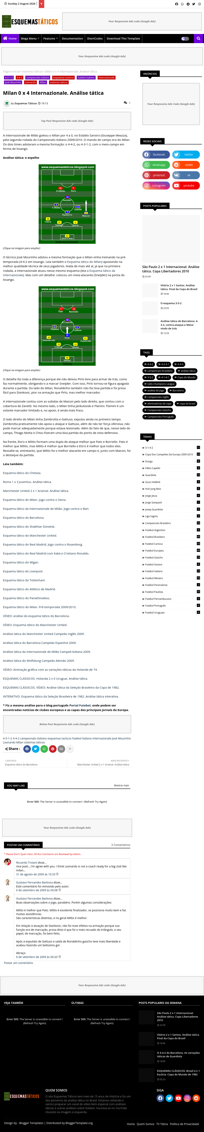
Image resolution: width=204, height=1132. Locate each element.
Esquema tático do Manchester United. (30, 535)
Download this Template (123, 38)
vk (188, 175)
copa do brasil (187, 403)
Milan (43, 82)
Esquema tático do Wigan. (21, 562)
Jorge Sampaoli (172, 502)
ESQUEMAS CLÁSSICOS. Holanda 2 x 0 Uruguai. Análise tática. (45, 678)
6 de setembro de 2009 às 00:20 (37, 957)
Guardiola (172, 475)
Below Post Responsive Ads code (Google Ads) (67, 724)
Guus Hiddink (172, 482)
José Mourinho (13, 82)
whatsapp (159, 165)
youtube (188, 185)
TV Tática (162, 1124)
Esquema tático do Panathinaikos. (26, 598)
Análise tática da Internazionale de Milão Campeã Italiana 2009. (47, 652)
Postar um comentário (18, 963)
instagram (159, 185)
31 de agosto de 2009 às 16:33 (36, 874)
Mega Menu (29, 38)
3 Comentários (120, 845)
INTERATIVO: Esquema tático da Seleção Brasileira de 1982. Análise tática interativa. (61, 696)
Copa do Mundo (186, 377)
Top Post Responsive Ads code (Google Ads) (67, 121)
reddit (189, 165)
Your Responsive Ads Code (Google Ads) (171, 104)
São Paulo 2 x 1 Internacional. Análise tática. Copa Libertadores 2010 (170, 269)
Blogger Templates (31, 1123)
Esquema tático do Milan (84, 262)
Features (49, 38)
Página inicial (11, 71)
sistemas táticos (32, 71)
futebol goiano (172, 564)
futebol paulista (172, 592)
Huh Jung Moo (172, 489)
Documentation (72, 38)
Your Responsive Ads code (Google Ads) (132, 21)
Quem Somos (145, 1124)
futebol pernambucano (172, 599)
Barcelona (178, 390)
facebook (159, 154)
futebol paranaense (172, 585)
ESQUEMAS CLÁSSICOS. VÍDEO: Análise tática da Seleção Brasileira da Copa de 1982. (61, 687)
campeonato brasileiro (160, 370)
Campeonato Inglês (158, 397)
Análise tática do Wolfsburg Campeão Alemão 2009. (39, 661)
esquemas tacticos (63, 77)
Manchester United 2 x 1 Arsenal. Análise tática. (36, 491)
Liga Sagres (172, 516)
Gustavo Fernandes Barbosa (34, 882)
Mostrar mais (121, 785)
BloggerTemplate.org (79, 1123)
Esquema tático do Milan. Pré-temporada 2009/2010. (39, 607)
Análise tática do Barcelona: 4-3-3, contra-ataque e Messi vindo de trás (179, 324)
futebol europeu (172, 550)
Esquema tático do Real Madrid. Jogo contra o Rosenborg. (43, 544)
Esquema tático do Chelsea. (22, 473)
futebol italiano (86, 77)
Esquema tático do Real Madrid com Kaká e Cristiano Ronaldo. (46, 553)
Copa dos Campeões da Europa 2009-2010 (172, 454)
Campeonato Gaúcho (159, 410)
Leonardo (30, 82)
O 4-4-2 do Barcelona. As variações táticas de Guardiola (178, 1054)
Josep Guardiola (172, 509)
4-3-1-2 (9, 77)
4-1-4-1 (165, 377)
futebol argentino (172, 530)
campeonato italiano (37, 77)
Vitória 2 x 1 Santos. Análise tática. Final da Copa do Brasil (179, 287)
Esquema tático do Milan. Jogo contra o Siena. (34, 500)
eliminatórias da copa (159, 403)
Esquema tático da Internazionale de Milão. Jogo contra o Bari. (46, 509)
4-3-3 (180, 364)
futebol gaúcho (172, 557)
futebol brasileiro (172, 537)
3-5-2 (150, 377)
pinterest (159, 175)
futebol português (172, 605)
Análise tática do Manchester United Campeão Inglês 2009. (44, 634)
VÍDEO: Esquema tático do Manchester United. (35, 625)
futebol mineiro (172, 578)
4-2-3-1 (165, 364)
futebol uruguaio (172, 612)
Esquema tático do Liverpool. (23, 571)
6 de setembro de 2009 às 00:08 (37, 890)
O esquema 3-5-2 (171, 303)
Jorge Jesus (172, 495)
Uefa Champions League (161, 384)
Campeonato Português (160, 416)
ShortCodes (95, 38)
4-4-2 (19, 77)
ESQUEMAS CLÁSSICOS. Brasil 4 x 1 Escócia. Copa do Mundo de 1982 (178, 1072)
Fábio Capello (172, 468)
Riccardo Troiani (26, 862)
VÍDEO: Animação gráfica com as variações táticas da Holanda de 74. (50, 669)
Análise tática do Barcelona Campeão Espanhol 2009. (39, 643)
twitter (189, 154)
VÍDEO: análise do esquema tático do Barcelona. (36, 616)
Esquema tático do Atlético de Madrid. (29, 589)
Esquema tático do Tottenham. (24, 580)
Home (13, 38)
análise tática (188, 370)
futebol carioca (172, 544)
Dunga (172, 461)
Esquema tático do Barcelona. (23, 518)
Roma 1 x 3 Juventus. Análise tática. (27, 482)
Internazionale (107, 77)
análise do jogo (155, 390)
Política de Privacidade (184, 1124)
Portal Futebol (79, 705)
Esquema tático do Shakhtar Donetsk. (29, 526)
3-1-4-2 (172, 447)
